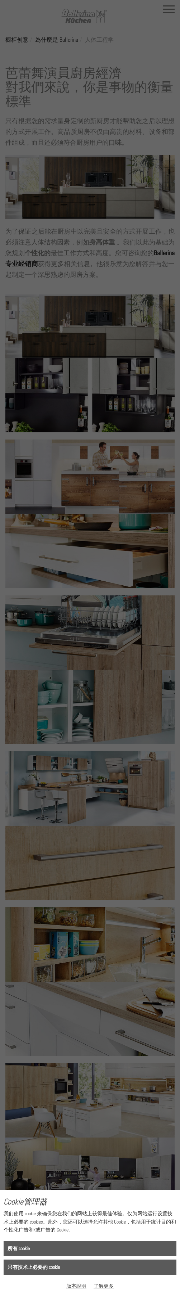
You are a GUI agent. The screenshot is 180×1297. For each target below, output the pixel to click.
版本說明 (76, 1286)
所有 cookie (19, 1248)
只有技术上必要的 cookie (34, 1267)
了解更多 (104, 1286)
